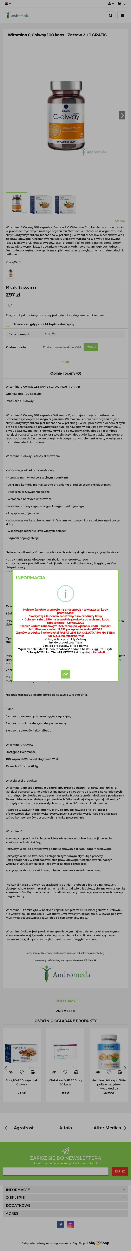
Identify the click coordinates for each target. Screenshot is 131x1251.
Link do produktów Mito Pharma (65, 645)
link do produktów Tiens (65, 642)
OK (65, 674)
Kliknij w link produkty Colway (65, 639)
